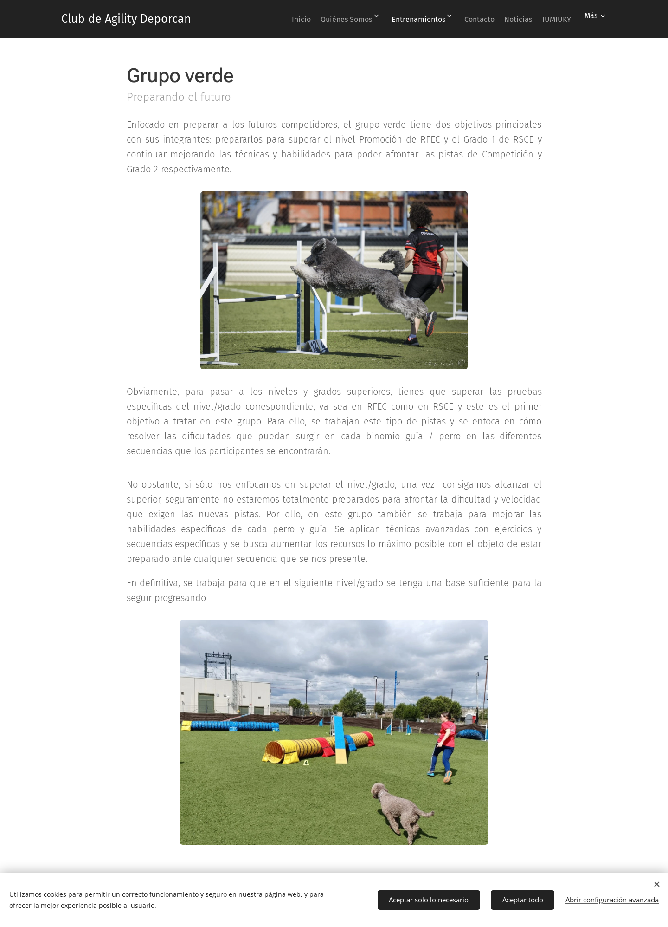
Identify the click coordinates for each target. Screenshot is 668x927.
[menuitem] (270, 19)
